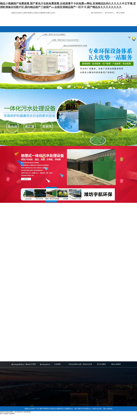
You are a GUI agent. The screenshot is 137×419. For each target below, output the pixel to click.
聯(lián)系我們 (120, 12)
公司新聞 (57, 364)
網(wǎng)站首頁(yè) (97, 12)
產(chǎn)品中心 (109, 12)
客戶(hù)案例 (101, 364)
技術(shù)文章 (87, 364)
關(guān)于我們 (31, 364)
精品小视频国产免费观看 (7, 413)
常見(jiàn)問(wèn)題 (74, 364)
